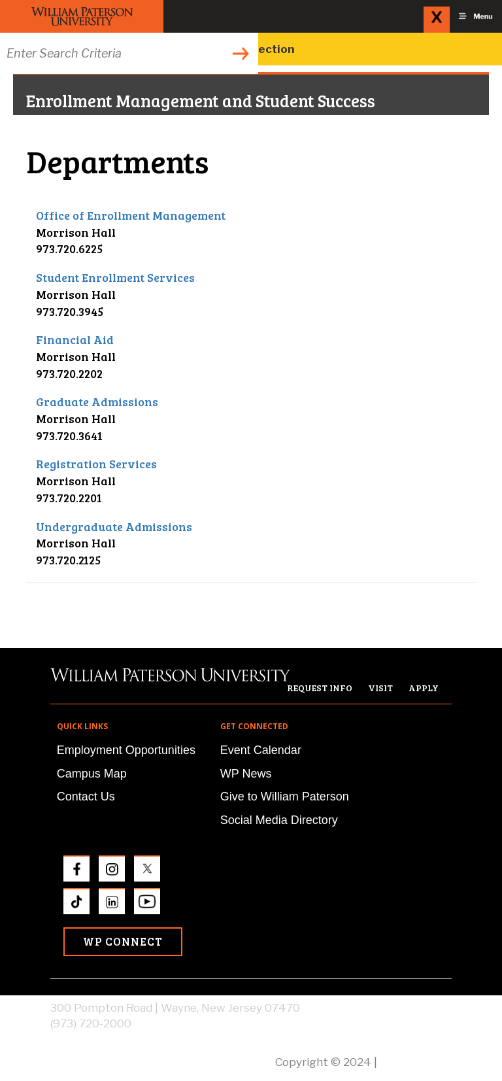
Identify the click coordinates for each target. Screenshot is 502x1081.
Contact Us (86, 796)
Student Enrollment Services (115, 277)
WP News (246, 773)
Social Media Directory (279, 820)
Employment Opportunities (126, 750)
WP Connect (123, 941)
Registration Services (96, 464)
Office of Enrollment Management (131, 215)
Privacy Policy (416, 1062)
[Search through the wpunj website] (129, 53)
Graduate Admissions (97, 401)
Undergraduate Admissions (114, 526)
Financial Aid (75, 339)
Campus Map (92, 773)
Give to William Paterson (284, 796)
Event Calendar (260, 750)
